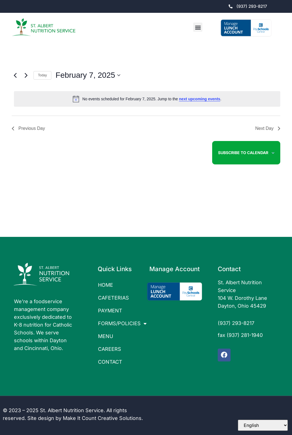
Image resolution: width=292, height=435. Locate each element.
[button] (197, 27)
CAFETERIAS (113, 298)
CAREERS (109, 349)
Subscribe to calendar (243, 152)
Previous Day (28, 128)
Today (42, 75)
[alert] (147, 99)
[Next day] (26, 75)
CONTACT (110, 362)
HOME (105, 285)
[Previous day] (15, 75)
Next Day (267, 128)
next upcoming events (199, 99)
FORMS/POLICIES (121, 323)
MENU (105, 336)
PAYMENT (110, 311)
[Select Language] (263, 425)
